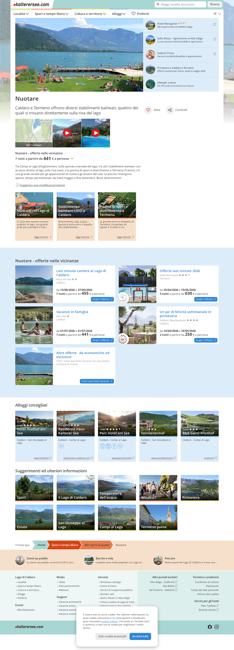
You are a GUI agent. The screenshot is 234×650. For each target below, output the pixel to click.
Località (19, 14)
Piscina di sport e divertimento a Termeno (117, 216)
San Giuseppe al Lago (31, 441)
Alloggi (117, 14)
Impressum (212, 585)
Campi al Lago (77, 439)
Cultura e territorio (88, 14)
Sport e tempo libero (50, 14)
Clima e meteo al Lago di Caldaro (118, 602)
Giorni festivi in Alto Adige (115, 598)
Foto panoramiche (69, 585)
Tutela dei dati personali (205, 590)
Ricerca (214, 4)
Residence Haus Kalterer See (76, 436)
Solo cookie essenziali (112, 636)
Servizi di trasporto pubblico (116, 590)
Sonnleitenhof (158, 436)
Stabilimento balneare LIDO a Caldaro (76, 216)
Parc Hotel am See (117, 436)
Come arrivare (108, 585)
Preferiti (140, 13)
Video (62, 582)
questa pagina (109, 621)
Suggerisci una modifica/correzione (40, 185)
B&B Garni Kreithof (200, 436)
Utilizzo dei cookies (208, 594)
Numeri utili (107, 594)
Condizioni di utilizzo (207, 582)
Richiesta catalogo (110, 582)
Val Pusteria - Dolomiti (163, 590)
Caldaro (21, 439)
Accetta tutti (140, 636)
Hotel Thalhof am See (34, 436)
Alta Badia (170, 586)
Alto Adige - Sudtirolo (163, 582)
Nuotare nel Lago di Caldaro (34, 216)
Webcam (64, 590)
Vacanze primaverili (70, 601)
